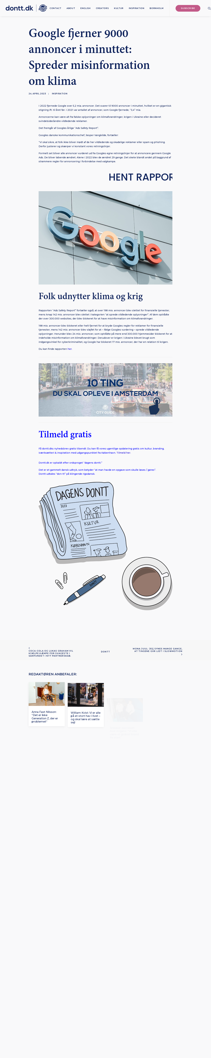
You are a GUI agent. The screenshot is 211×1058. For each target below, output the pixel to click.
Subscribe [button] (106, 972)
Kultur (118, 8)
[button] (209, 8)
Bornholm (156, 8)
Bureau (139, 1037)
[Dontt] (26, 8)
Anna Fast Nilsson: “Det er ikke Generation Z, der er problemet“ (45, 730)
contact (55, 8)
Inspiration (136, 8)
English (85, 8)
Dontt (105, 651)
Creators (102, 8)
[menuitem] (55, 8)
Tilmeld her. (123, 452)
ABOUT (71, 8)
